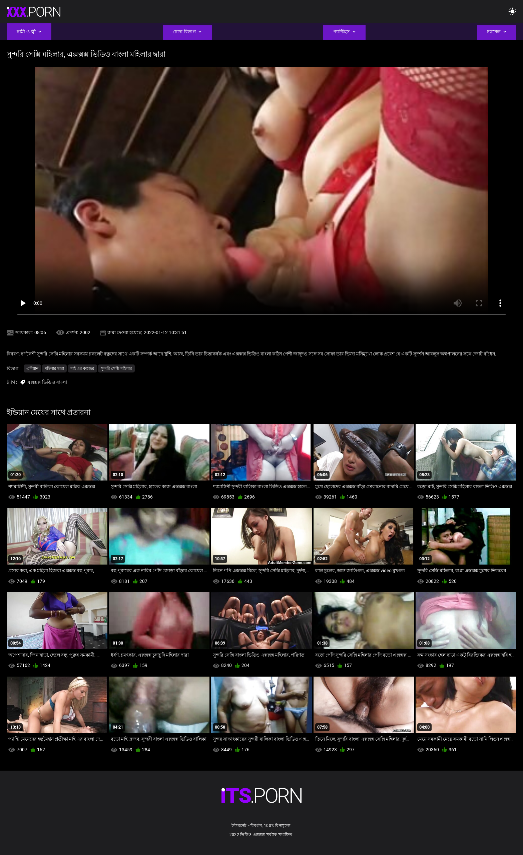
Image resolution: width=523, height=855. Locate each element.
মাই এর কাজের (82, 368)
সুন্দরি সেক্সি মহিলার (116, 368)
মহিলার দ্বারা (54, 368)
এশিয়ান (32, 368)
